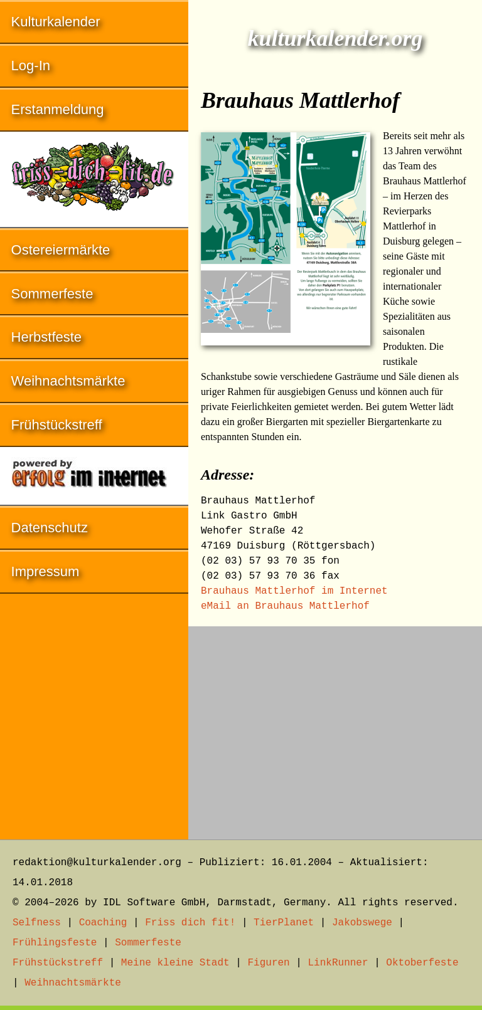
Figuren (268, 963)
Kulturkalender (55, 21)
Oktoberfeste (422, 963)
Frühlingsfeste (55, 943)
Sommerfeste (52, 294)
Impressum (45, 571)
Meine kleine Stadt (175, 963)
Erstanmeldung (57, 109)
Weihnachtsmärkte (68, 381)
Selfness (37, 922)
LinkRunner (338, 963)
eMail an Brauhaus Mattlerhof (285, 606)
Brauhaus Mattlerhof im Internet (294, 591)
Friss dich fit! (190, 922)
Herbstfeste (46, 337)
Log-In (30, 65)
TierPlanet (284, 922)
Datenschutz (49, 527)
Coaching (103, 922)
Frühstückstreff (56, 425)
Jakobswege (362, 922)
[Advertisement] (335, 726)
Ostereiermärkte (60, 250)
